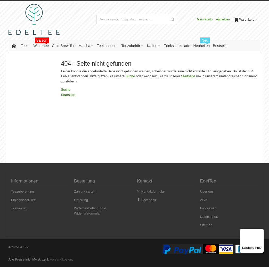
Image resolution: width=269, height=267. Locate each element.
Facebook (146, 200)
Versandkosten (61, 259)
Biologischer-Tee (23, 200)
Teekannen (19, 208)
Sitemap (206, 225)
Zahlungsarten (84, 191)
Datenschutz (209, 217)
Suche (130, 76)
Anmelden (223, 19)
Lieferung (81, 200)
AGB (203, 200)
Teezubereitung (22, 191)
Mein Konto (205, 19)
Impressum (208, 208)
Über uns (207, 191)
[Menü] (261, 232)
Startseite (188, 76)
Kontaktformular (151, 191)
